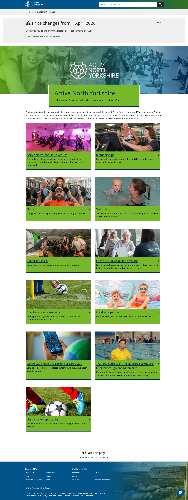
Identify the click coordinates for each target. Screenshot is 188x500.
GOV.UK (49, 480)
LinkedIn (97, 476)
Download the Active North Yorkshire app (54, 364)
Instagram (76, 476)
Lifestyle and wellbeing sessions (117, 261)
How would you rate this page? (94, 457)
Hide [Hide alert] (158, 22)
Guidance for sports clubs (44, 419)
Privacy (27, 476)
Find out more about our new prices (43, 36)
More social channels (102, 480)
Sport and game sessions (43, 312)
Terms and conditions (33, 480)
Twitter (96, 473)
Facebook (76, 473)
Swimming (103, 209)
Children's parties (107, 312)
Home (29, 11)
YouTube (75, 480)
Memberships (105, 155)
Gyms (30, 209)
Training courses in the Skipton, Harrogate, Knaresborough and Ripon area (125, 366)
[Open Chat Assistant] (180, 492)
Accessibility (50, 473)
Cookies (49, 476)
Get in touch (29, 473)
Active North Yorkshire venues (47, 155)
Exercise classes (37, 261)
